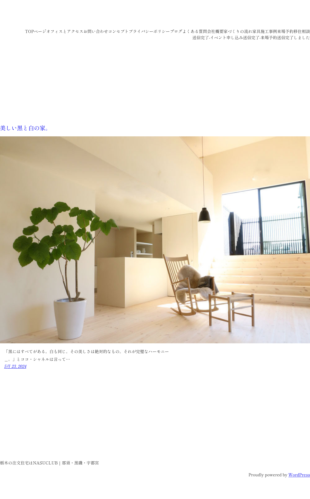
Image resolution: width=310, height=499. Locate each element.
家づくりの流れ (237, 31)
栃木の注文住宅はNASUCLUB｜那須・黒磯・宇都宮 (90, 15)
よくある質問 (194, 31)
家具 (256, 31)
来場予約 (285, 31)
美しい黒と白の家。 (25, 127)
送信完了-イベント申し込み (217, 37)
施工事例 (269, 31)
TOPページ (35, 31)
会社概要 (215, 31)
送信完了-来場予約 (260, 37)
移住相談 (302, 31)
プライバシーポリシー (149, 31)
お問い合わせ (95, 31)
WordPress (299, 474)
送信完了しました (293, 37)
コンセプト (118, 31)
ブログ (176, 31)
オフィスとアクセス (64, 31)
